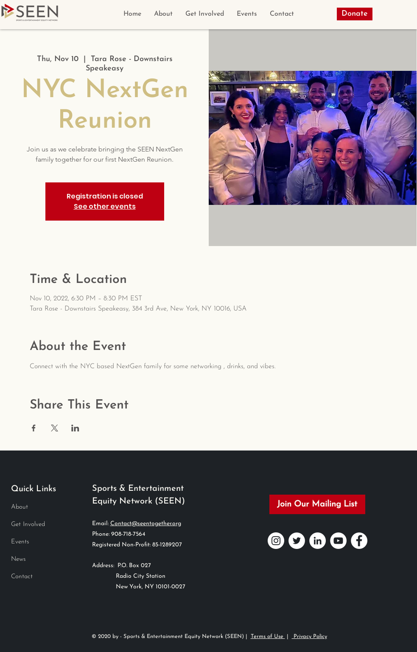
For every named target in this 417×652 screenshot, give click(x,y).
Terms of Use (268, 636)
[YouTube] (338, 540)
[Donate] (354, 14)
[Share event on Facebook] (34, 428)
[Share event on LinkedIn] (75, 428)
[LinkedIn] (317, 540)
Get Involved (28, 524)
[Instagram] (276, 540)
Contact (22, 577)
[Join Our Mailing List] (317, 504)
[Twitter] (296, 540)
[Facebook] (359, 540)
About (19, 507)
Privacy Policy (309, 636)
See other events (105, 206)
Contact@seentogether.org (145, 523)
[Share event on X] (54, 428)
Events (20, 542)
